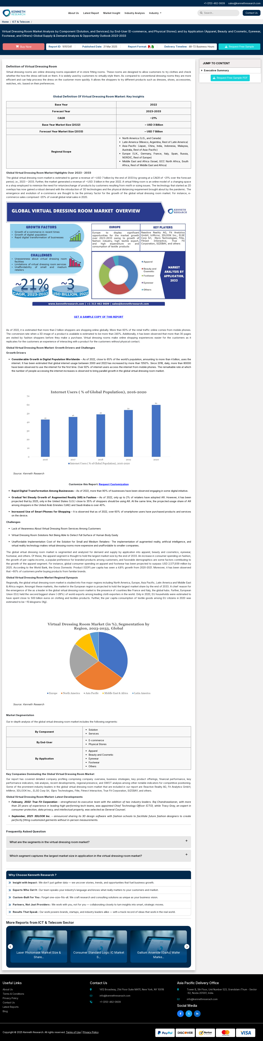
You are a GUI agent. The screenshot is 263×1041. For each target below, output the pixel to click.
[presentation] (10, 946)
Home (5, 21)
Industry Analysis (135, 13)
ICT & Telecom (21, 21)
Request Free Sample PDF (230, 77)
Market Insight (111, 13)
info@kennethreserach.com (115, 995)
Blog (5, 1011)
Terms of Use (73, 1032)
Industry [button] (154, 13)
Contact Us (252, 12)
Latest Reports (11, 1006)
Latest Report (91, 13)
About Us (73, 13)
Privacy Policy (10, 998)
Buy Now (24, 46)
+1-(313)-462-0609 (214, 3)
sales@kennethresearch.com (244, 3)
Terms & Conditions (13, 993)
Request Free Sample (239, 46)
